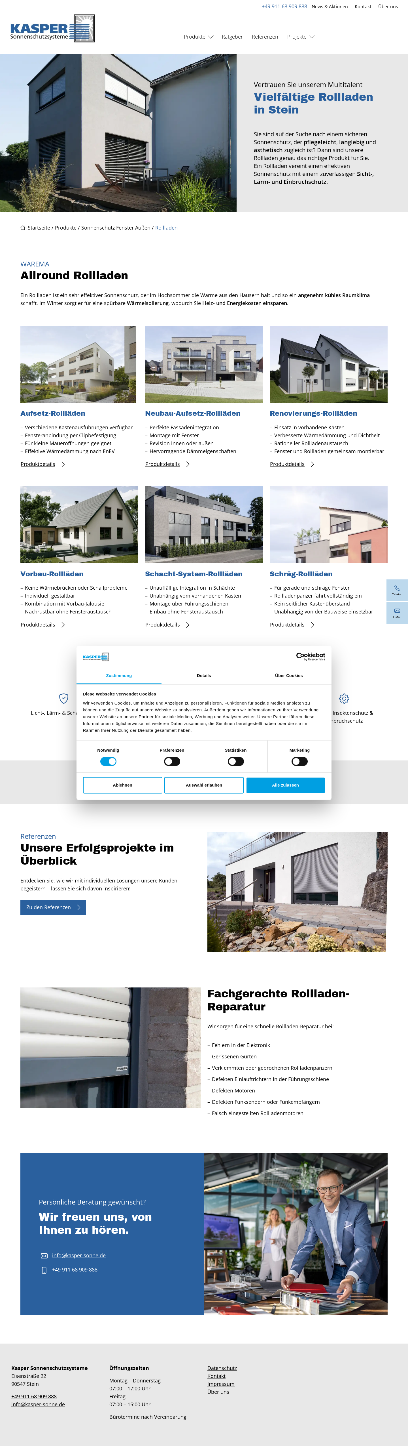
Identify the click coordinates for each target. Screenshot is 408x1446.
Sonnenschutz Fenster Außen (115, 227)
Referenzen (265, 36)
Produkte (194, 36)
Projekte (297, 36)
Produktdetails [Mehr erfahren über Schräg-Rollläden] (292, 624)
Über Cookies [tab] (289, 675)
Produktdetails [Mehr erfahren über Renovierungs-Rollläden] (292, 464)
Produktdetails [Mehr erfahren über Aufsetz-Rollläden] (43, 464)
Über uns (388, 6)
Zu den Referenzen (53, 907)
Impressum (221, 1383)
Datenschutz (222, 1368)
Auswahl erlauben (204, 785)
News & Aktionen (329, 6)
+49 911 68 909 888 (284, 6)
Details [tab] (204, 675)
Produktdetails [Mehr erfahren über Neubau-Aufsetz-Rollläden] (167, 464)
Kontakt (362, 6)
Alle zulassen (285, 785)
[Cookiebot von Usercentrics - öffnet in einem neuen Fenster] (300, 657)
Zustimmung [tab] (119, 675)
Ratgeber (232, 36)
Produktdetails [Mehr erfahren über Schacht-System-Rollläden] (167, 624)
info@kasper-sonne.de (79, 1255)
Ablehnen (122, 785)
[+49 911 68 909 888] (397, 590)
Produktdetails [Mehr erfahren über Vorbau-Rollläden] (43, 624)
